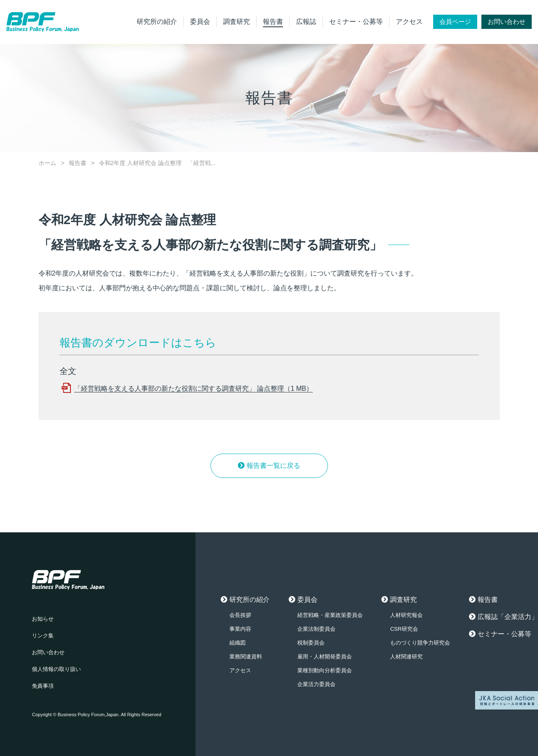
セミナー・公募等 (356, 21)
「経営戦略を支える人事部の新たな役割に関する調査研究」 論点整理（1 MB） (193, 388)
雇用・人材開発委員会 (324, 656)
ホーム (47, 163)
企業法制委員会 (316, 629)
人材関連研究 (406, 656)
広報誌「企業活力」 (508, 616)
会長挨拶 (240, 615)
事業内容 (240, 629)
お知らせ (43, 619)
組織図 (237, 643)
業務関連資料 (245, 656)
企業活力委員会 (316, 684)
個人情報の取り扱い (56, 669)
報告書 (273, 21)
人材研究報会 (406, 615)
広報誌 (306, 21)
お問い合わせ (506, 21)
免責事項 (43, 686)
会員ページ (455, 21)
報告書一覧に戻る (273, 465)
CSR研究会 (404, 629)
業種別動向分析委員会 (324, 670)
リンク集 (43, 635)
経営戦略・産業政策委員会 (330, 615)
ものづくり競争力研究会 (420, 643)
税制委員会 (311, 643)
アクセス (409, 21)
